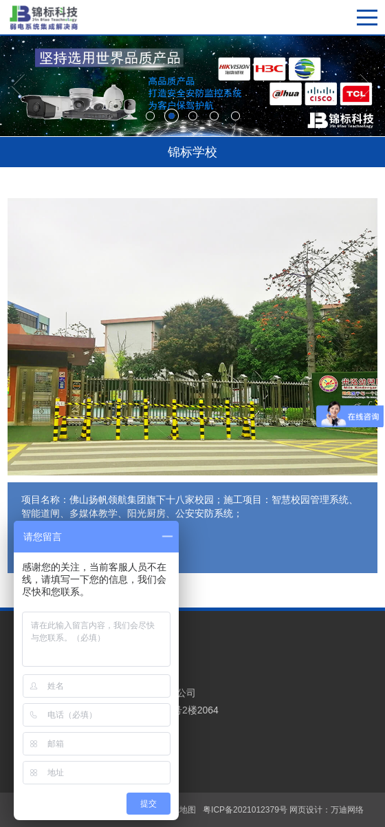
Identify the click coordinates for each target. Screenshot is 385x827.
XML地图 (179, 810)
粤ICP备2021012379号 (245, 810)
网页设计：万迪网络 (326, 810)
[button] (18, 86)
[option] (192, 86)
